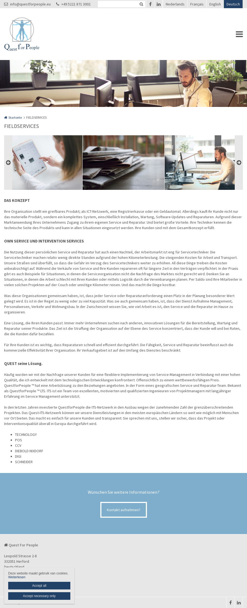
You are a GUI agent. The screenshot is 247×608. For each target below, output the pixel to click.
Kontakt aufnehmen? (123, 509)
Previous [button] (8, 162)
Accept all (39, 586)
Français (197, 4)
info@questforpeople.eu (27, 4)
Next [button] (239, 162)
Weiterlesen (16, 577)
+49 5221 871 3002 (73, 4)
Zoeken (141, 4)
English (215, 4)
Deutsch (233, 4)
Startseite (15, 117)
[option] (123, 162)
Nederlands (175, 4)
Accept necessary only (39, 596)
